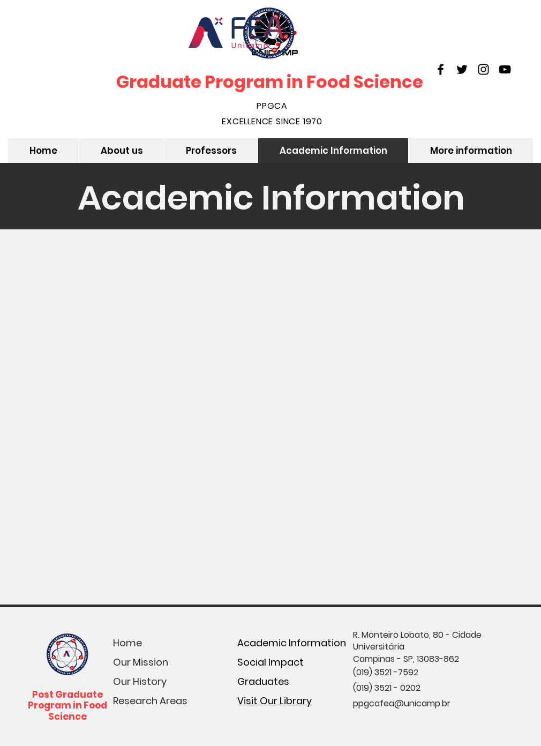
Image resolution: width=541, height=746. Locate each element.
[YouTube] (505, 69)
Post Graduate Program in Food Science (67, 705)
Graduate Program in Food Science (269, 82)
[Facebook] (440, 69)
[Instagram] (483, 69)
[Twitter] (462, 69)
